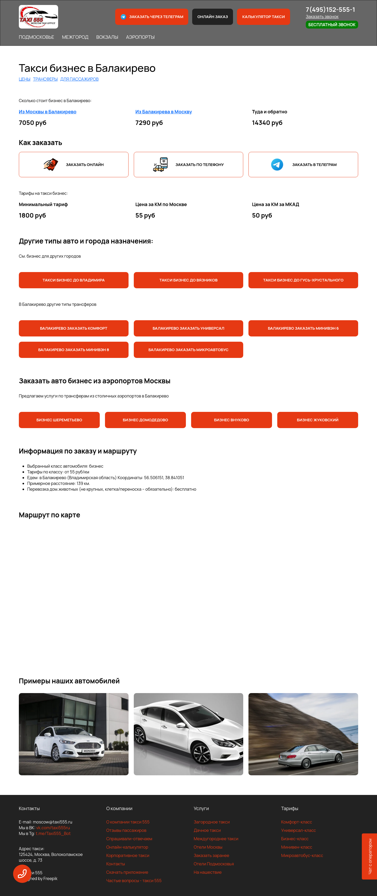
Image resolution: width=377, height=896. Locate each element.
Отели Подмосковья (214, 864)
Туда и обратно (269, 111)
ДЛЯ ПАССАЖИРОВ (79, 79)
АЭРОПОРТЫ (140, 37)
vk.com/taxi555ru (53, 828)
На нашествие (208, 872)
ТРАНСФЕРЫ (45, 79)
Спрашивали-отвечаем (129, 839)
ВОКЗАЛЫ (107, 37)
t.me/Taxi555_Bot (53, 833)
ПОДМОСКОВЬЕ (36, 37)
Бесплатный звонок (332, 24)
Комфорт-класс (296, 822)
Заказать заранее (211, 855)
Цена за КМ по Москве (161, 204)
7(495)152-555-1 (330, 9)
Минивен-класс (296, 847)
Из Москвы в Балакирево (47, 111)
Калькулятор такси (263, 16)
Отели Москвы (208, 847)
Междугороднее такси (216, 839)
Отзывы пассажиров (126, 830)
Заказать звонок (322, 16)
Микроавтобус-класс (302, 855)
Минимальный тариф (43, 204)
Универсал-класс (298, 830)
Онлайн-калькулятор (127, 847)
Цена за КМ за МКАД (275, 204)
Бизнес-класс (295, 839)
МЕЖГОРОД (75, 37)
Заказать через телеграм (152, 17)
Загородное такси (212, 822)
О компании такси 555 (127, 822)
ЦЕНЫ (24, 79)
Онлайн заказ (212, 16)
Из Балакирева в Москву (163, 111)
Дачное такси (207, 830)
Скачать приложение (127, 872)
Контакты (115, 864)
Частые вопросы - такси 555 (134, 880)
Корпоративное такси (127, 855)
